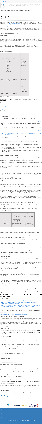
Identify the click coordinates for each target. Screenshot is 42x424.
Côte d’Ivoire (21, 10)
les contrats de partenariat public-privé (14, 23)
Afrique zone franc (7, 10)
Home (2, 10)
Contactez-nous (4, 411)
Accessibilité (3, 415)
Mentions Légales (4, 409)
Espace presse (4, 417)
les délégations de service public (10, 26)
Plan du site (3, 413)
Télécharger (40, 114)
